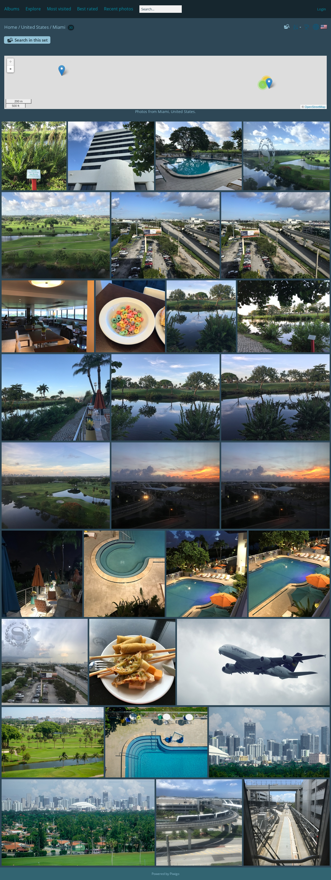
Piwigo (174, 873)
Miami (59, 27)
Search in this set (31, 40)
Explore (33, 9)
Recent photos (118, 9)
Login (321, 9)
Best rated (87, 9)
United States (35, 27)
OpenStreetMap (315, 106)
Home (10, 27)
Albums (11, 9)
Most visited (59, 9)
